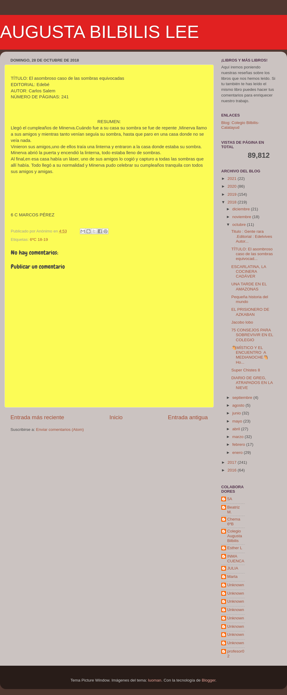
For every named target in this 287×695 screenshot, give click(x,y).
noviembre (242, 217)
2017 (233, 462)
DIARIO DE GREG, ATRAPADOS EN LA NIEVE (252, 383)
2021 (233, 178)
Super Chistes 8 (245, 370)
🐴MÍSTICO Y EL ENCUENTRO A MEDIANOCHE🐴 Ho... (249, 355)
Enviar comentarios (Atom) (60, 429)
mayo (237, 421)
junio (237, 413)
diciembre (241, 209)
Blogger (209, 680)
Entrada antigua (188, 417)
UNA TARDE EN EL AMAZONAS (249, 286)
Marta (232, 576)
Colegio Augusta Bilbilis (234, 536)
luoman (154, 680)
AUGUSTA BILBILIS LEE (99, 32)
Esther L (234, 548)
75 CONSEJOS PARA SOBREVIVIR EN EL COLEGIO (252, 335)
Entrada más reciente (37, 417)
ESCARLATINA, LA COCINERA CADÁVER (248, 271)
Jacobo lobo (242, 322)
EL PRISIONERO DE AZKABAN (250, 311)
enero (238, 452)
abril (236, 429)
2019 (233, 194)
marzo (238, 436)
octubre (239, 224)
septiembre (243, 397)
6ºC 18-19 (39, 239)
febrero (239, 444)
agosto (238, 405)
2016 (233, 470)
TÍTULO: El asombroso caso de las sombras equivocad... (252, 254)
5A (229, 499)
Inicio (116, 417)
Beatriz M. (233, 509)
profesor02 (235, 653)
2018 (233, 202)
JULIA (232, 568)
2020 (233, 186)
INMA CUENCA (235, 558)
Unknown (235, 585)
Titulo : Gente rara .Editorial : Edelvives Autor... (251, 236)
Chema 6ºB (233, 521)
